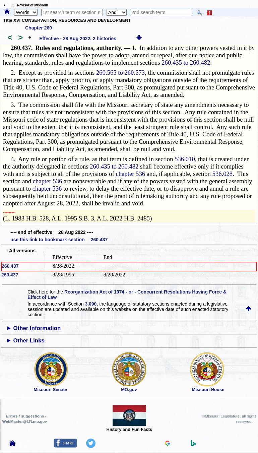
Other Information (37, 328)
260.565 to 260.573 (120, 72)
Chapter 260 (38, 27)
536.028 (222, 173)
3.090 (90, 304)
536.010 (185, 159)
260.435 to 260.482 (186, 62)
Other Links (29, 340)
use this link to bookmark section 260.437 (59, 239)
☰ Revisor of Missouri (27, 5)
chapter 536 (130, 173)
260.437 (10, 266)
